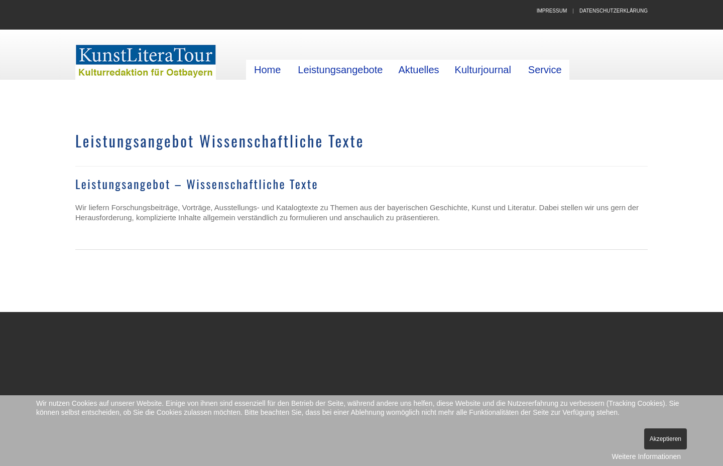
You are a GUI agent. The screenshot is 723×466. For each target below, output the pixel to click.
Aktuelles (418, 69)
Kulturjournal (483, 69)
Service (545, 69)
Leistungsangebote (340, 69)
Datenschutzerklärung (613, 11)
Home (267, 69)
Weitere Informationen (646, 456)
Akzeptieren (665, 438)
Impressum (552, 11)
